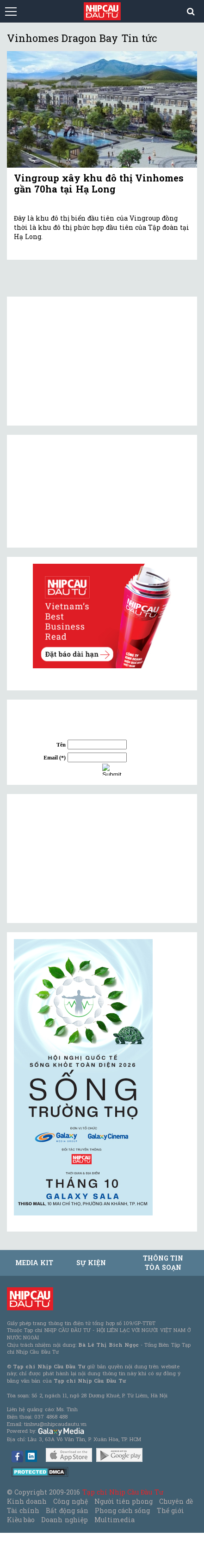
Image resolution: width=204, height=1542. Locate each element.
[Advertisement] (83, 858)
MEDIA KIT (34, 1262)
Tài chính (23, 1510)
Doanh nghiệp (64, 1519)
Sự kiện (91, 1262)
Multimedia (114, 1519)
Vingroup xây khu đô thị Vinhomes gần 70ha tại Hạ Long (99, 183)
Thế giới (170, 1510)
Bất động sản (67, 1510)
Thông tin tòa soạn (163, 1263)
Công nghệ (70, 1501)
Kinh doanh (27, 1501)
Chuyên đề (175, 1501)
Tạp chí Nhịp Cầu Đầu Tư (122, 1492)
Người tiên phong (123, 1501)
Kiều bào (21, 1519)
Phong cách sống (122, 1510)
